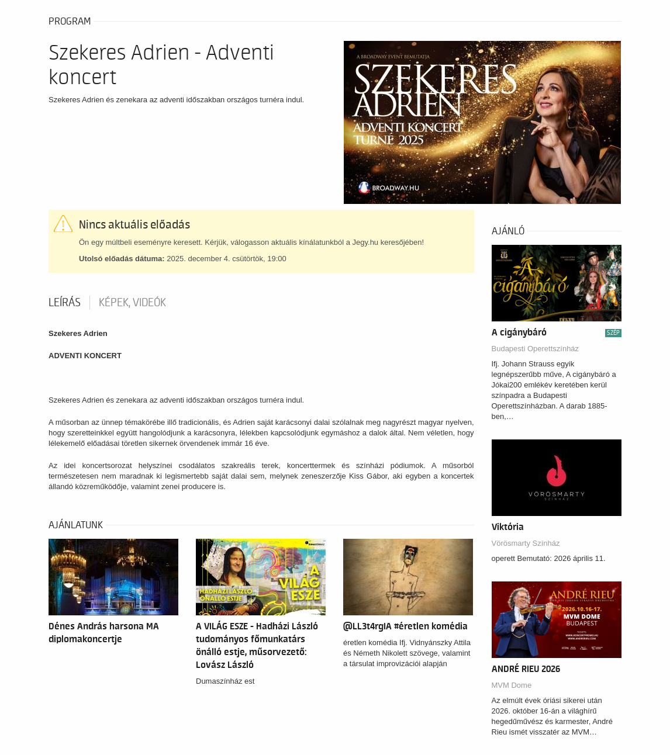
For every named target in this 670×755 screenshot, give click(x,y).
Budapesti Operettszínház (535, 348)
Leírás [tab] (65, 302)
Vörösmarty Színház (526, 543)
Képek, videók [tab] (132, 302)
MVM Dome (512, 685)
